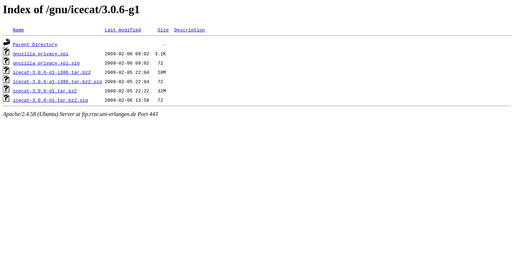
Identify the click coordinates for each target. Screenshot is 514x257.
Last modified (123, 29)
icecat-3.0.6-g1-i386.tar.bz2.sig (57, 81)
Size (162, 29)
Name (18, 29)
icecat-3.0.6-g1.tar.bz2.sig (50, 100)
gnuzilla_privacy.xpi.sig (46, 63)
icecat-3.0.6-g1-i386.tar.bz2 (52, 72)
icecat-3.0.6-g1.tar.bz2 (45, 90)
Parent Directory (35, 44)
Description (189, 29)
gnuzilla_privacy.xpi (41, 53)
